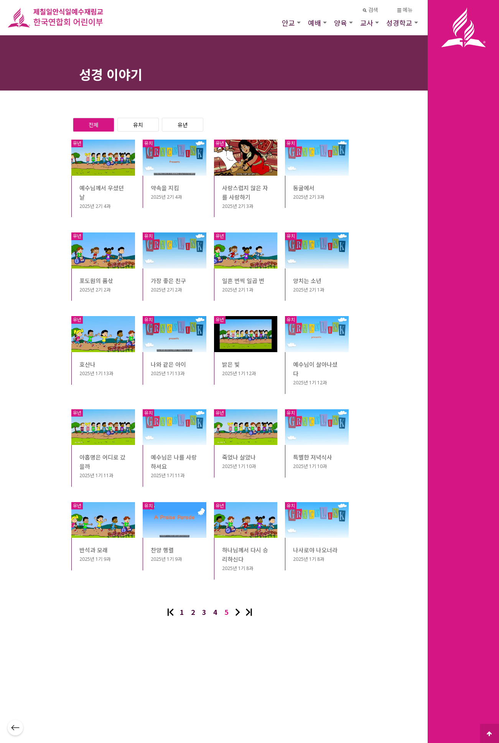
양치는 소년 (307, 281)
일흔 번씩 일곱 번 (243, 281)
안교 (288, 23)
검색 (371, 9)
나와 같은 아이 (168, 364)
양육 (340, 23)
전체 (94, 125)
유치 (138, 125)
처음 (170, 612)
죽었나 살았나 (239, 457)
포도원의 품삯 (96, 281)
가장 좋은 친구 (168, 281)
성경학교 (399, 23)
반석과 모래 (93, 550)
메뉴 (405, 9)
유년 (183, 125)
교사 (366, 23)
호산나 (87, 364)
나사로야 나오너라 (315, 550)
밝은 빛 (231, 364)
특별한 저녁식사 (312, 457)
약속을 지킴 (165, 188)
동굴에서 (304, 188)
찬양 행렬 (162, 550)
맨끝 (249, 612)
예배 (314, 23)
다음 (238, 612)
